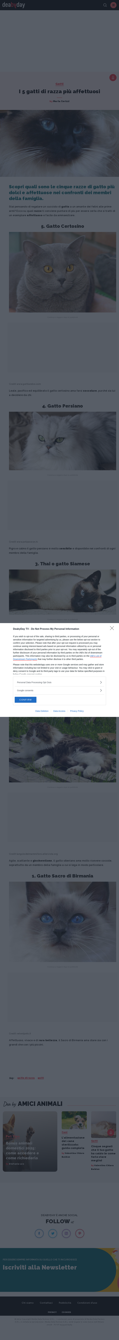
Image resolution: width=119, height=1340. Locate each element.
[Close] (113, 629)
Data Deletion (41, 711)
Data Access (59, 711)
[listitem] (59, 682)
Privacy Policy (77, 711)
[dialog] (59, 670)
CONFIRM (29, 699)
